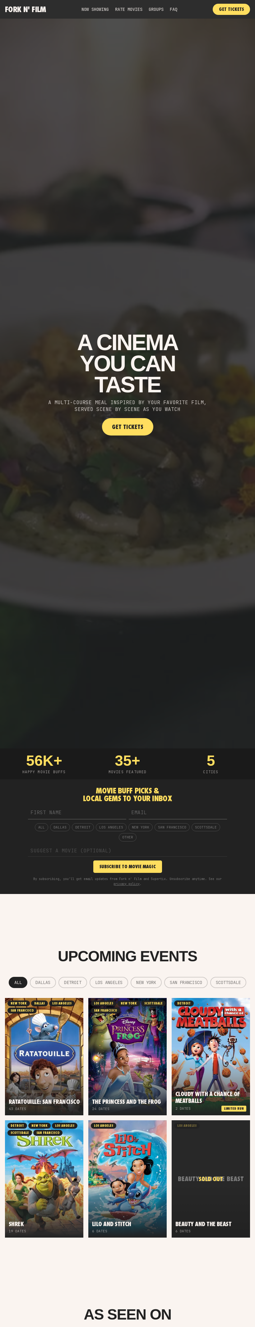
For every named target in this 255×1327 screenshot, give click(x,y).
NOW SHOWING (95, 9)
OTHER (127, 837)
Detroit (82, 827)
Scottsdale (206, 827)
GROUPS (156, 9)
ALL (41, 827)
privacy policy (127, 884)
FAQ (173, 9)
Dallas (60, 827)
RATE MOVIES (128, 9)
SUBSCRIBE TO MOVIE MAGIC (128, 866)
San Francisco (172, 827)
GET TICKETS (231, 9)
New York (140, 827)
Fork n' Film (25, 9)
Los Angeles (111, 827)
